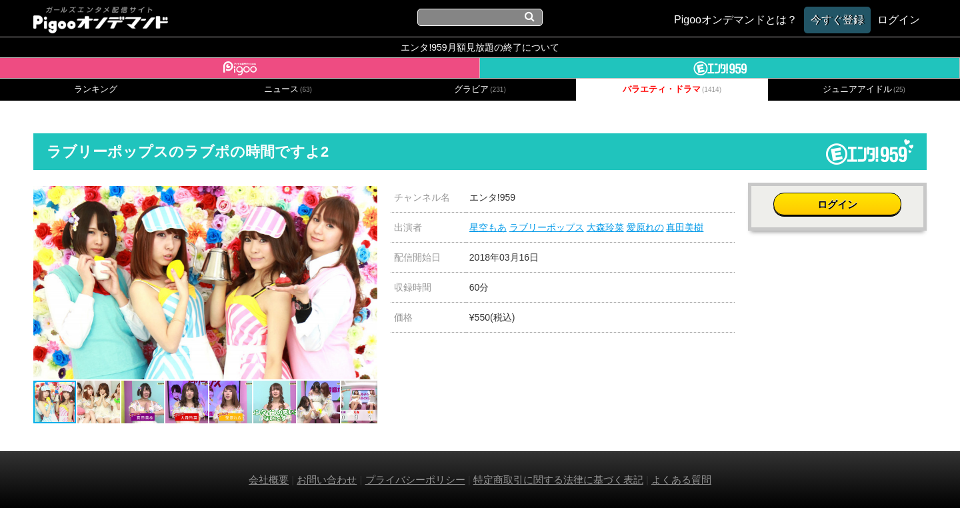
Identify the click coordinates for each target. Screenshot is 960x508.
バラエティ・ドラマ (672, 89)
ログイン (837, 204)
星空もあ (488, 227)
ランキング (95, 89)
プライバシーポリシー (415, 479)
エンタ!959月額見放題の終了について (480, 47)
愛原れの (645, 227)
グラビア (480, 89)
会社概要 (269, 479)
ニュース (288, 89)
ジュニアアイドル (864, 89)
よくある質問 (681, 479)
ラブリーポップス (546, 227)
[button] (365, 198)
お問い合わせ (327, 479)
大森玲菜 (605, 227)
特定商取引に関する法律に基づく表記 (558, 479)
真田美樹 (684, 227)
